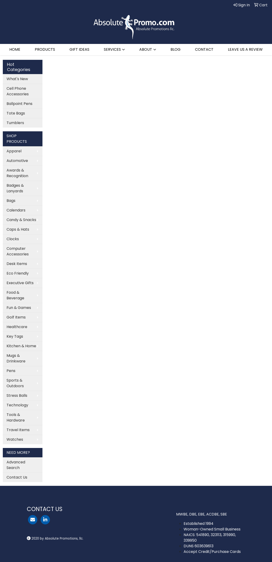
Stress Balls (17, 395)
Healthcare (17, 326)
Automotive (17, 160)
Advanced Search (16, 464)
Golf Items (16, 317)
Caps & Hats (18, 229)
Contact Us (17, 477)
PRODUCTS (45, 49)
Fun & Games (19, 307)
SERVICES (112, 49)
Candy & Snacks (21, 219)
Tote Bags (16, 113)
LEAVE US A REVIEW (245, 49)
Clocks (13, 239)
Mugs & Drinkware (16, 358)
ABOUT (145, 49)
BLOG (176, 49)
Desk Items (17, 263)
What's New (17, 79)
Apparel (14, 151)
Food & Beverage (15, 295)
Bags (11, 200)
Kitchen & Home (21, 346)
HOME (14, 49)
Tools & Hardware (16, 417)
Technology (17, 405)
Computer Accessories (18, 251)
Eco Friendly (18, 273)
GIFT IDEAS (79, 49)
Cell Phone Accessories (18, 91)
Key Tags (15, 336)
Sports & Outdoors (15, 383)
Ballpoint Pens (19, 103)
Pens (11, 370)
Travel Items (18, 430)
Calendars (16, 210)
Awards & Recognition (17, 173)
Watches (15, 439)
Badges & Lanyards (15, 188)
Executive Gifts (20, 283)
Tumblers (15, 122)
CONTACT (204, 49)
